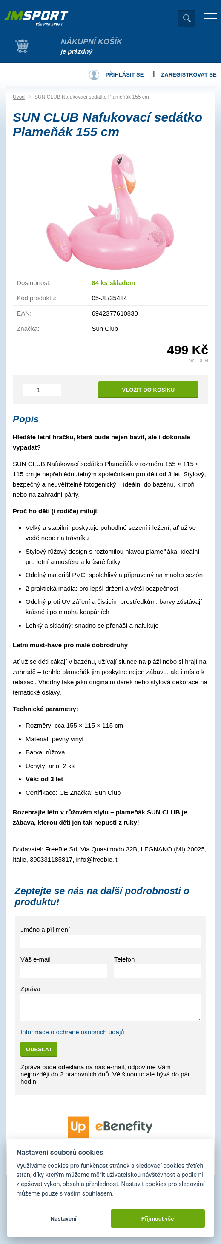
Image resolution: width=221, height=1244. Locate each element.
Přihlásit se (125, 74)
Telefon (124, 959)
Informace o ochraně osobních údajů (72, 1032)
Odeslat (39, 1049)
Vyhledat (186, 18)
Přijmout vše (157, 1218)
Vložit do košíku (148, 390)
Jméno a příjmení (45, 929)
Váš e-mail (35, 959)
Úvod (19, 97)
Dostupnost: (34, 282)
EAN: (24, 313)
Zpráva (30, 988)
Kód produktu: (36, 298)
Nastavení (63, 1218)
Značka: (28, 328)
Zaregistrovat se (188, 74)
